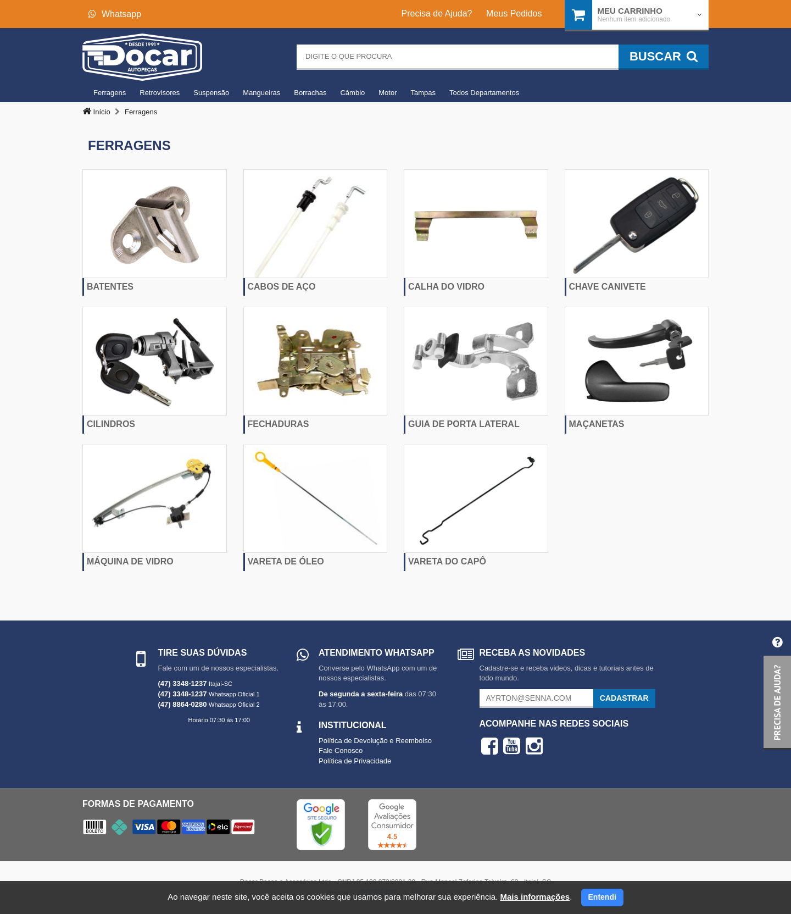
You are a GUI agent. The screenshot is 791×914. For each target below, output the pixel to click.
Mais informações (535, 896)
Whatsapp (114, 14)
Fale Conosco (341, 750)
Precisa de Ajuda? (437, 13)
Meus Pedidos (514, 13)
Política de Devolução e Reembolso (375, 740)
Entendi (602, 897)
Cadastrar (624, 698)
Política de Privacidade (355, 761)
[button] (777, 689)
